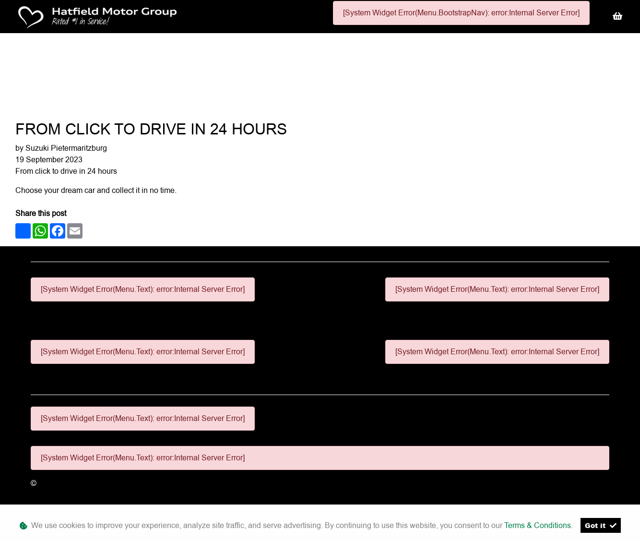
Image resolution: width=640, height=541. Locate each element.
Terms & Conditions (537, 525)
